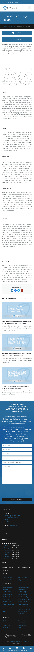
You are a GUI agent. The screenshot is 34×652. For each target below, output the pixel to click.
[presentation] (17, 492)
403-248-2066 (13, 2)
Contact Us (17, 33)
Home (5, 26)
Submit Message (17, 499)
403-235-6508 (11, 529)
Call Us (17, 39)
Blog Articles (12, 26)
